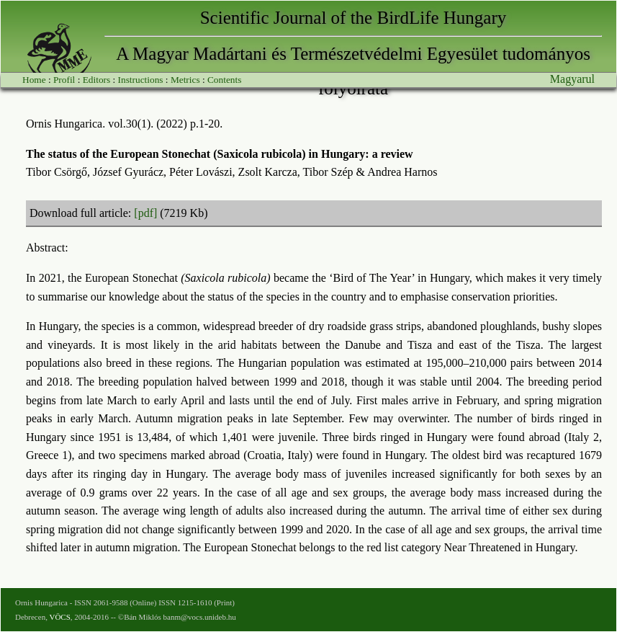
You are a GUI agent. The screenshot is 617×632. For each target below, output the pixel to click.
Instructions (140, 79)
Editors (97, 79)
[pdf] (145, 213)
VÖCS (59, 617)
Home (34, 79)
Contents (224, 79)
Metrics (185, 79)
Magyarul (572, 79)
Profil (64, 79)
